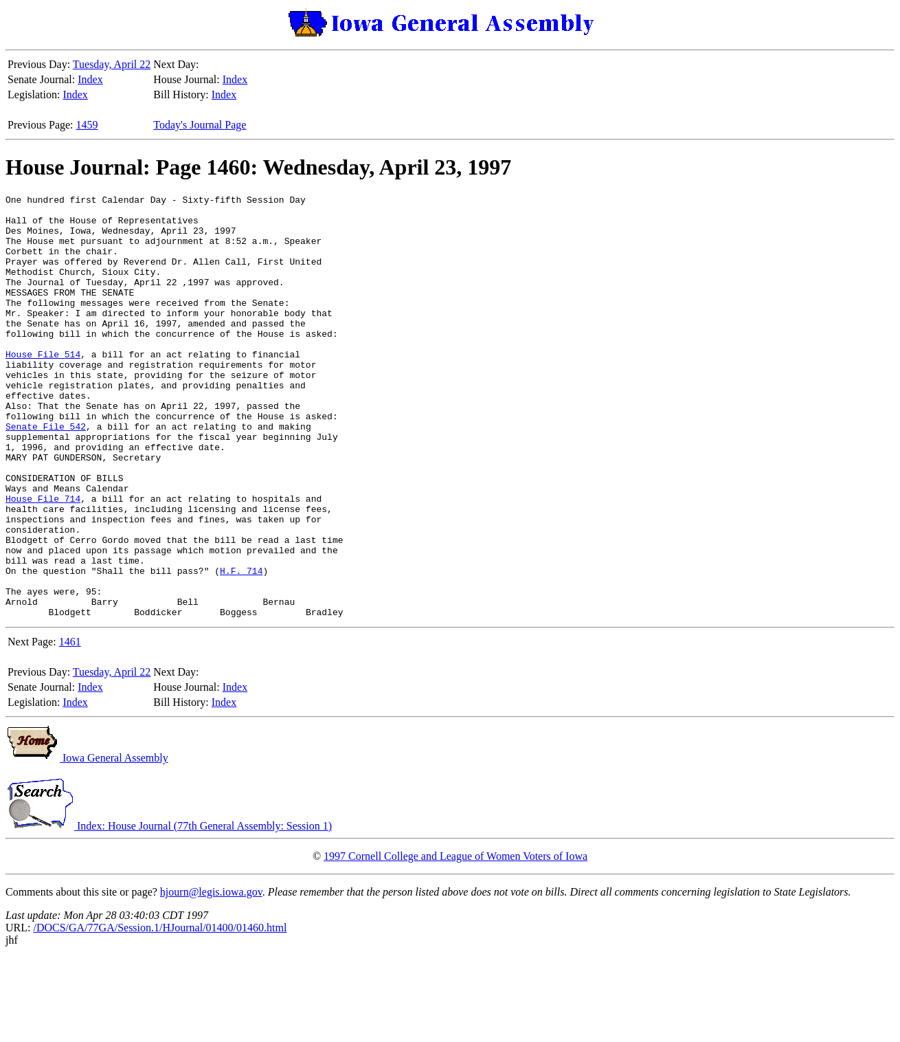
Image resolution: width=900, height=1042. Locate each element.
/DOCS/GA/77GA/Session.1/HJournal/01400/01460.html (159, 1012)
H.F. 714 (241, 647)
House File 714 (42, 560)
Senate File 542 (45, 473)
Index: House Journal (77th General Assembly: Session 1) (168, 910)
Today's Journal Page (199, 125)
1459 (87, 125)
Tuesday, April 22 (112, 64)
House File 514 (42, 387)
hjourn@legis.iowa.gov (211, 976)
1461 (70, 726)
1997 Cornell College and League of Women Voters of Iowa (455, 940)
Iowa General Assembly (86, 842)
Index (90, 79)
